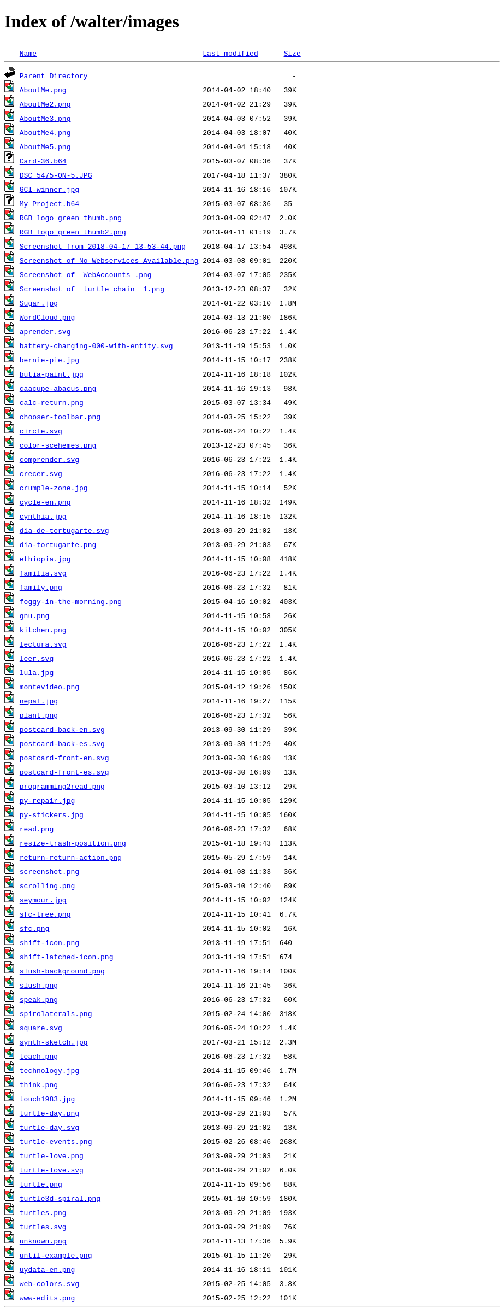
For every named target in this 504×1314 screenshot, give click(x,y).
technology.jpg (49, 1070)
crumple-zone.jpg (54, 487)
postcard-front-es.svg (64, 772)
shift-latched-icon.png (67, 956)
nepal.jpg (39, 701)
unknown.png (43, 1241)
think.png (39, 1084)
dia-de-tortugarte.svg (64, 530)
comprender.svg (49, 459)
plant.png (39, 715)
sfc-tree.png (45, 914)
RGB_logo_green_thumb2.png (73, 232)
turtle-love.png (52, 1155)
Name (28, 53)
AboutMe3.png (45, 118)
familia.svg (43, 573)
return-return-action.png (71, 857)
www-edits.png (47, 1298)
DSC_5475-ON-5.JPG (56, 175)
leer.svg (37, 658)
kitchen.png (43, 630)
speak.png (39, 999)
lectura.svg (43, 644)
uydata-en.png (47, 1269)
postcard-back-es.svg (62, 743)
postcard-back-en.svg (62, 729)
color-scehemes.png (58, 445)
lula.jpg (37, 672)
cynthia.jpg (43, 516)
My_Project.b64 (49, 203)
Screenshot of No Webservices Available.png (109, 260)
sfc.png (35, 928)
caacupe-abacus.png (58, 388)
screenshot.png (49, 871)
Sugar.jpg (39, 303)
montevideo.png (49, 686)
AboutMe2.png (45, 104)
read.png (37, 829)
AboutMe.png (43, 90)
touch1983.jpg (47, 1099)
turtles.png (43, 1212)
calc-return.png (52, 402)
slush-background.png (62, 971)
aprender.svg (45, 331)
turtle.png (41, 1184)
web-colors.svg (49, 1283)
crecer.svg (41, 473)
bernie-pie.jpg (49, 360)
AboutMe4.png (45, 132)
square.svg (41, 1028)
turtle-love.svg (52, 1170)
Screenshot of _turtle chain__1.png (92, 289)
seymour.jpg (43, 900)
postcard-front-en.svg (64, 757)
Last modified (230, 53)
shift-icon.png (49, 942)
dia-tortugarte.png (58, 544)
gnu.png (35, 615)
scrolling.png (47, 885)
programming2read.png (62, 786)
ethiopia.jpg (45, 559)
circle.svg (41, 431)
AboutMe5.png (45, 146)
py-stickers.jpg (52, 814)
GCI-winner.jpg (49, 189)
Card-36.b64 (43, 161)
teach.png (39, 1056)
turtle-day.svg (49, 1127)
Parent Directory (54, 75)
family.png (41, 587)
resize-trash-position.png (73, 843)
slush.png (39, 985)
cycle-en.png (45, 502)
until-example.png (56, 1255)
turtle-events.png (56, 1141)
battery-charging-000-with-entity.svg (96, 345)
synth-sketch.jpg (54, 1042)
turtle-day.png (49, 1113)
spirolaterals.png (56, 1013)
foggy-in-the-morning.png (71, 601)
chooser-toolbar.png (60, 416)
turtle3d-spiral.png (60, 1198)
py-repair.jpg (47, 800)
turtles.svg (43, 1226)
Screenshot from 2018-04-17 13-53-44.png (103, 246)
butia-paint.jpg (52, 374)
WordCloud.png (47, 317)
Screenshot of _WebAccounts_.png (86, 274)
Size (291, 53)
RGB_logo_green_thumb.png (71, 217)
